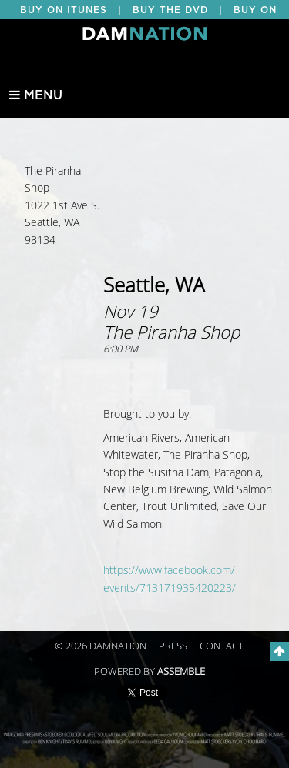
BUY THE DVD (170, 10)
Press (173, 646)
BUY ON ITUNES (63, 10)
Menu (35, 95)
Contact (222, 646)
